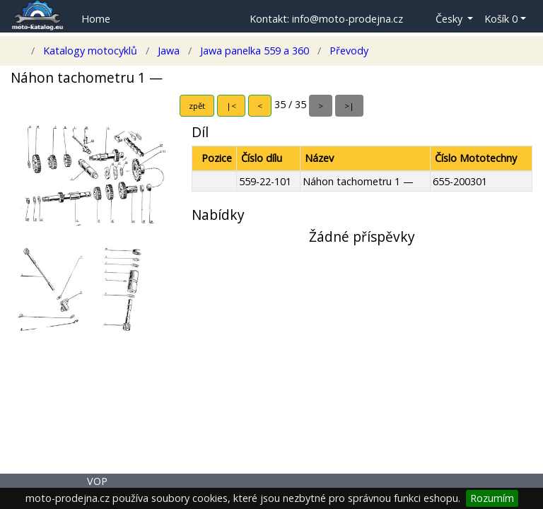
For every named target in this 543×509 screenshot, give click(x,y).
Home (95, 18)
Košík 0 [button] (501, 18)
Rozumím (492, 498)
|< (231, 105)
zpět (197, 105)
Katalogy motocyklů (90, 50)
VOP (97, 481)
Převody (347, 50)
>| (349, 105)
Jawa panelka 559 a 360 (254, 50)
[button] (444, 19)
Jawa (168, 50)
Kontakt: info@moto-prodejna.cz (326, 18)
